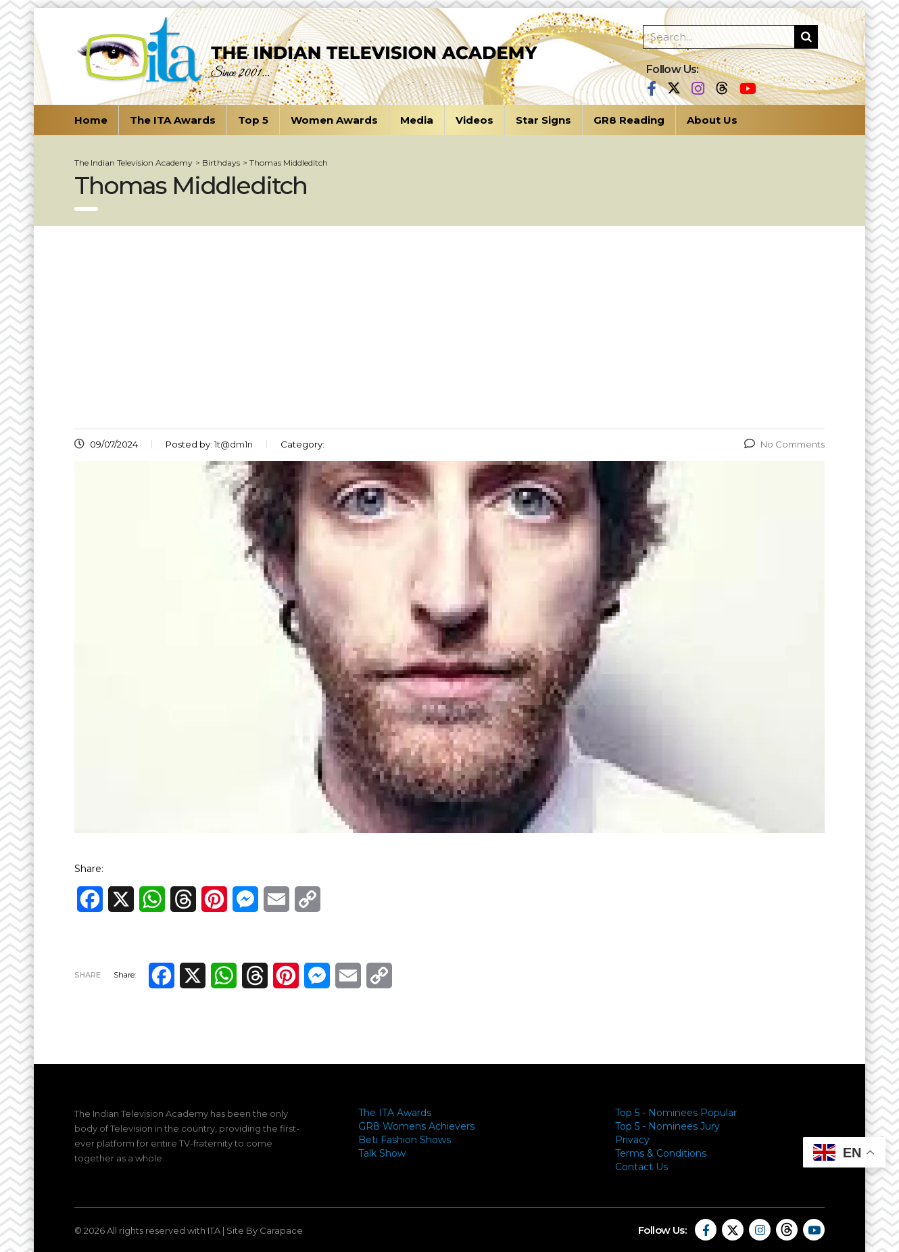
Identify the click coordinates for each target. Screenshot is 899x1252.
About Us (712, 120)
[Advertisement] (449, 327)
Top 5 (253, 120)
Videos (474, 120)
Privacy (632, 1140)
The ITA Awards (173, 120)
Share (87, 975)
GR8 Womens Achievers (416, 1126)
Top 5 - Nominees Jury (667, 1126)
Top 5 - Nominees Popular (676, 1113)
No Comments (784, 444)
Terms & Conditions (660, 1153)
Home (90, 120)
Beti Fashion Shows (404, 1140)
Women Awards (334, 120)
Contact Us (641, 1167)
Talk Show (382, 1153)
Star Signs (543, 120)
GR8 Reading (628, 120)
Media (416, 120)
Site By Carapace (264, 1230)
